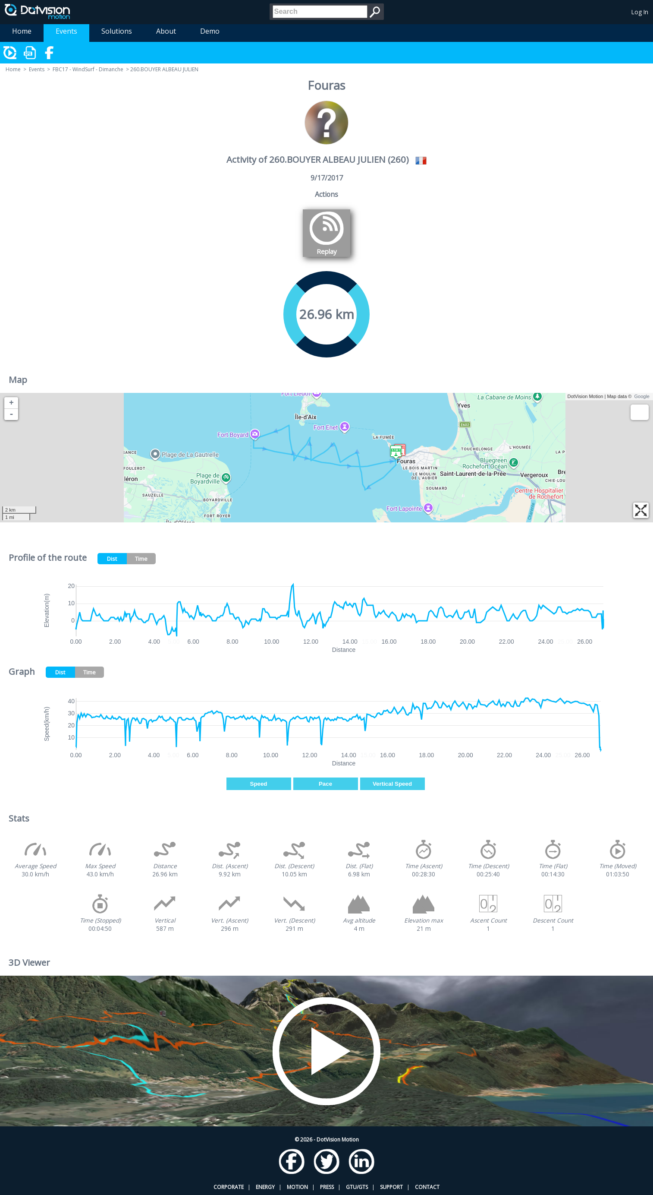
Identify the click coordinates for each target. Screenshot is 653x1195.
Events (66, 31)
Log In (639, 12)
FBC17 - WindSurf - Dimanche (88, 69)
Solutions (116, 31)
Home (21, 31)
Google (642, 396)
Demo (210, 31)
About (166, 31)
